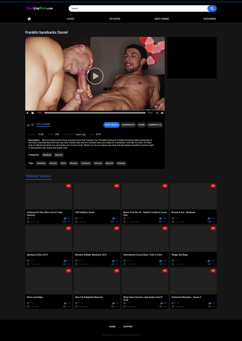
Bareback (47, 155)
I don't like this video (32, 125)
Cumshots (85, 163)
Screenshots (128, 125)
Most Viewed (162, 19)
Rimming (121, 163)
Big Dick (58, 155)
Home (29, 19)
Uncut (63, 163)
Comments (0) (154, 125)
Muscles (73, 163)
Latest (71, 19)
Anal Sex (98, 163)
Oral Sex (53, 163)
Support (128, 326)
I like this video (28, 125)
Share (141, 125)
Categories (209, 19)
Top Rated (114, 19)
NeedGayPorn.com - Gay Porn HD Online (119, 335)
